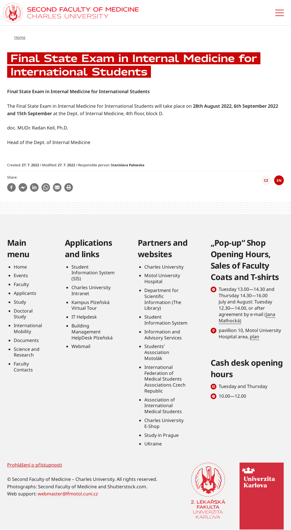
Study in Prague (161, 435)
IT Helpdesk (84, 317)
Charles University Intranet (91, 290)
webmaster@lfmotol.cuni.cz (68, 494)
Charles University (164, 267)
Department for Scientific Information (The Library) (162, 299)
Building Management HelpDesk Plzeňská (92, 332)
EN (279, 180)
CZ (266, 180)
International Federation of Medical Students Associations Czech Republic (165, 379)
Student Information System (166, 320)
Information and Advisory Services (163, 335)
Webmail (80, 346)
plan (254, 336)
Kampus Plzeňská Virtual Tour (90, 305)
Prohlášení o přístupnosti (34, 465)
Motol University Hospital (162, 278)
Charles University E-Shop (164, 423)
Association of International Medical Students (163, 406)
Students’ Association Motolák (156, 352)
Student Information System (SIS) (93, 273)
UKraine (153, 444)
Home (19, 37)
